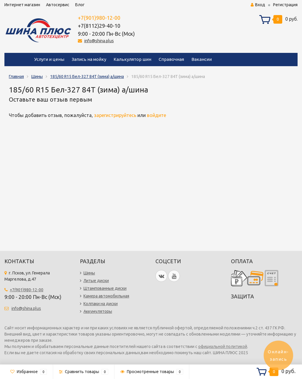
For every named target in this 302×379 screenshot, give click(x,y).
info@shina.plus (99, 40)
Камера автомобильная (106, 296)
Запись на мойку (89, 59)
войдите (156, 115)
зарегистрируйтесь (115, 115)
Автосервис (57, 4)
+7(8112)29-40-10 (99, 26)
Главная (16, 76)
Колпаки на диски (100, 303)
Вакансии (201, 59)
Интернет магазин (22, 4)
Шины (37, 76)
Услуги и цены (49, 59)
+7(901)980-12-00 (99, 18)
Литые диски (96, 280)
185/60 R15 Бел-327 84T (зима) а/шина (87, 76)
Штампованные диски (105, 288)
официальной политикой (222, 346)
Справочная (171, 59)
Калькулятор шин (132, 59)
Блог (80, 4)
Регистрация (285, 4)
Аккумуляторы (97, 311)
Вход (258, 4)
